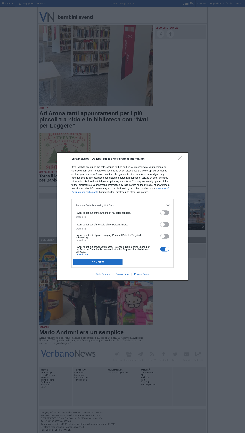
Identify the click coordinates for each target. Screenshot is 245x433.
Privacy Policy (141, 274)
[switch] (164, 212)
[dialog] (122, 216)
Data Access (122, 274)
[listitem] (122, 205)
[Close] (181, 159)
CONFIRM (98, 262)
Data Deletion (103, 274)
